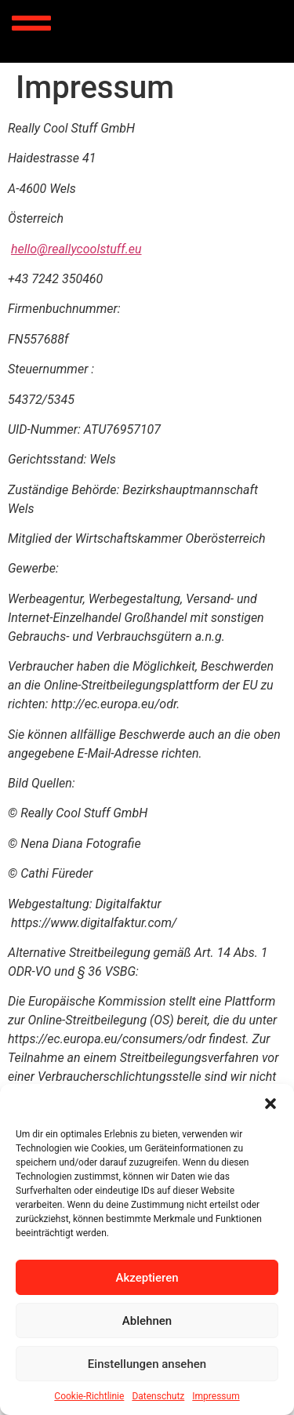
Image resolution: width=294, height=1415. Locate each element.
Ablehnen (147, 1321)
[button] (270, 1103)
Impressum (215, 1396)
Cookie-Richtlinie (89, 1396)
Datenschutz (158, 1396)
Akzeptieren (146, 1278)
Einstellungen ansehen (147, 1364)
